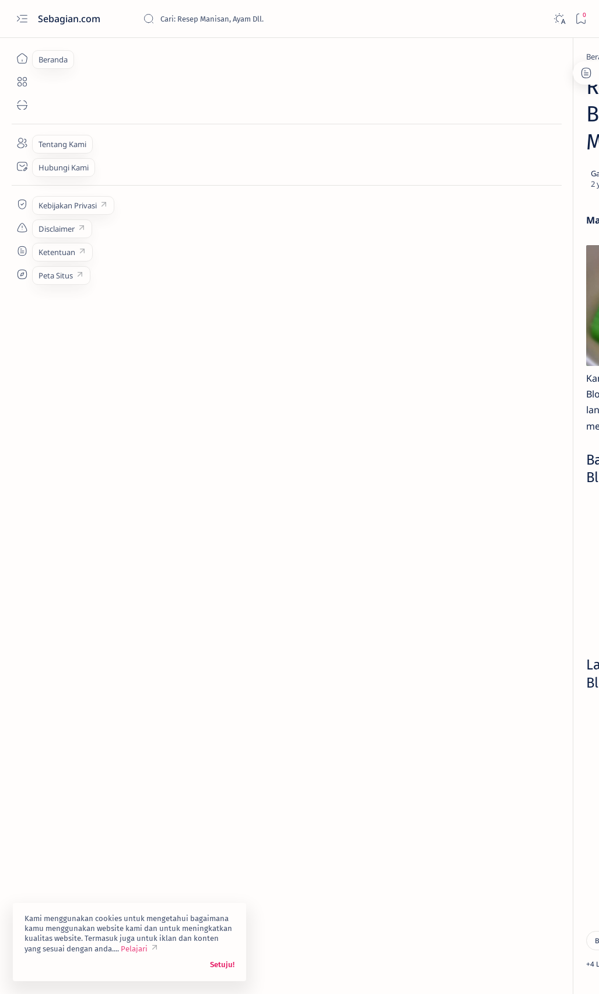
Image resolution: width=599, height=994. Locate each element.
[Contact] (22, 166)
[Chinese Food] (471, 578)
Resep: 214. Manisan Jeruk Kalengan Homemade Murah (514, 281)
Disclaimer (481, 673)
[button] (208, 840)
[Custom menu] (22, 204)
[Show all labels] (472, 635)
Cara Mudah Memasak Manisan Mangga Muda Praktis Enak (519, 339)
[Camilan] (117, 839)
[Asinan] (494, 259)
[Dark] (559, 19)
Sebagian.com (70, 18)
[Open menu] (22, 19)
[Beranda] (22, 58)
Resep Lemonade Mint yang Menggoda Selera (512, 198)
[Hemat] (164, 839)
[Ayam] (549, 520)
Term (443, 673)
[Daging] (549, 578)
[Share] (391, 146)
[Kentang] (549, 607)
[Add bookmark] (359, 146)
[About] (22, 143)
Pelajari (134, 948)
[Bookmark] (580, 19)
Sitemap (560, 673)
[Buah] (107, 56)
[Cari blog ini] (230, 18)
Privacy (522, 673)
